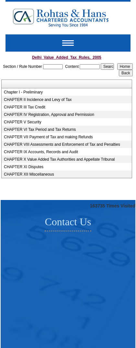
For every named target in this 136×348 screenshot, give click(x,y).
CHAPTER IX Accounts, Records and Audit (41, 152)
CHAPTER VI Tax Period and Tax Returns (40, 129)
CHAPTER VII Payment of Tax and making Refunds (48, 137)
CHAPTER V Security (22, 122)
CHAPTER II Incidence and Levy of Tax (38, 99)
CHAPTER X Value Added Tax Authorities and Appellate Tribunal (59, 159)
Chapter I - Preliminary (23, 92)
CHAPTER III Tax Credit (24, 107)
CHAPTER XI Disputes (23, 167)
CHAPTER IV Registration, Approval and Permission (49, 114)
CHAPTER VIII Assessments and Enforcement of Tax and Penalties (62, 144)
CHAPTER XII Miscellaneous (29, 174)
